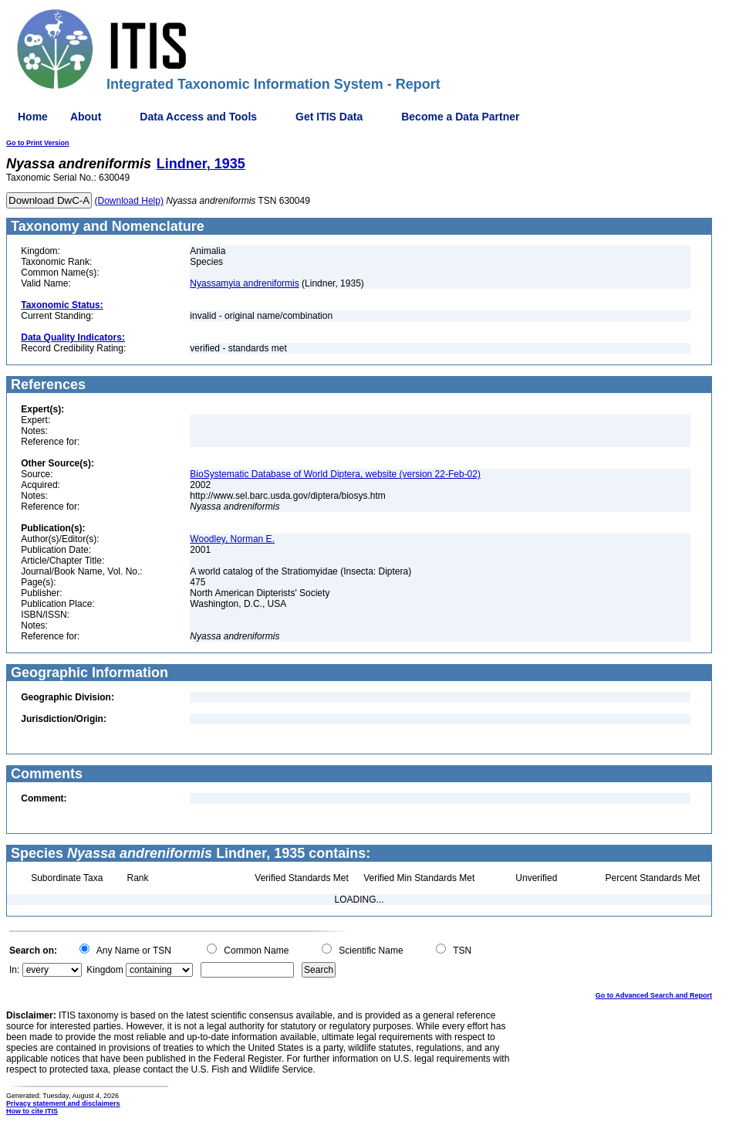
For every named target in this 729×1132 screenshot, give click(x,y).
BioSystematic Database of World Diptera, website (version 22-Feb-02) (335, 474)
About (85, 116)
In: (14, 969)
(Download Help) (129, 200)
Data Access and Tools (198, 116)
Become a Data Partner (460, 116)
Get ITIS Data (329, 116)
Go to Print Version (37, 143)
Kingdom (104, 969)
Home (33, 116)
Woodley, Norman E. (232, 539)
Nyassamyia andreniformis (244, 283)
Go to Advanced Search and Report (654, 995)
